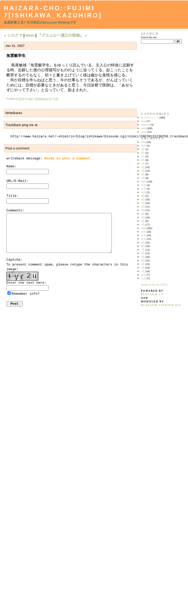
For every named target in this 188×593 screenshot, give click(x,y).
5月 (143, 163)
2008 (143, 142)
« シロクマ (13, 35)
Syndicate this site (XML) (154, 284)
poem (144, 131)
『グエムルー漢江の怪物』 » (62, 35)
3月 (143, 170)
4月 (143, 167)
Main (30, 35)
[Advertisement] (157, 77)
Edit (56, 98)
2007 (143, 181)
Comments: (15, 210)
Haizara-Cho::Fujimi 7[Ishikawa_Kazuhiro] (53, 12)
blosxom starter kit (161, 305)
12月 (143, 185)
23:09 (21, 98)
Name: (11, 166)
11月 (143, 188)
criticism (145, 124)
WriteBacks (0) (43, 98)
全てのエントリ (150, 117)
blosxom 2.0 (152, 294)
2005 (143, 274)
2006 (143, 228)
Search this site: (149, 37)
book (143, 121)
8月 (143, 152)
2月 (143, 174)
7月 (143, 156)
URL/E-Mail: (17, 181)
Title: (12, 196)
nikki (30, 98)
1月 (143, 178)
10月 (143, 145)
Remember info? (25, 294)
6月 (143, 160)
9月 (143, 149)
